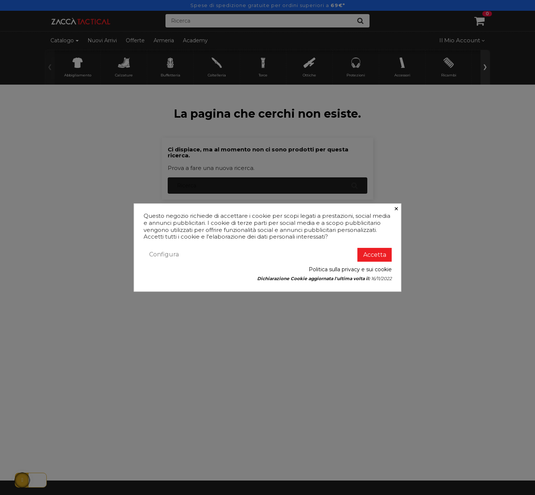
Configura (164, 254)
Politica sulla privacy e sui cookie (350, 269)
